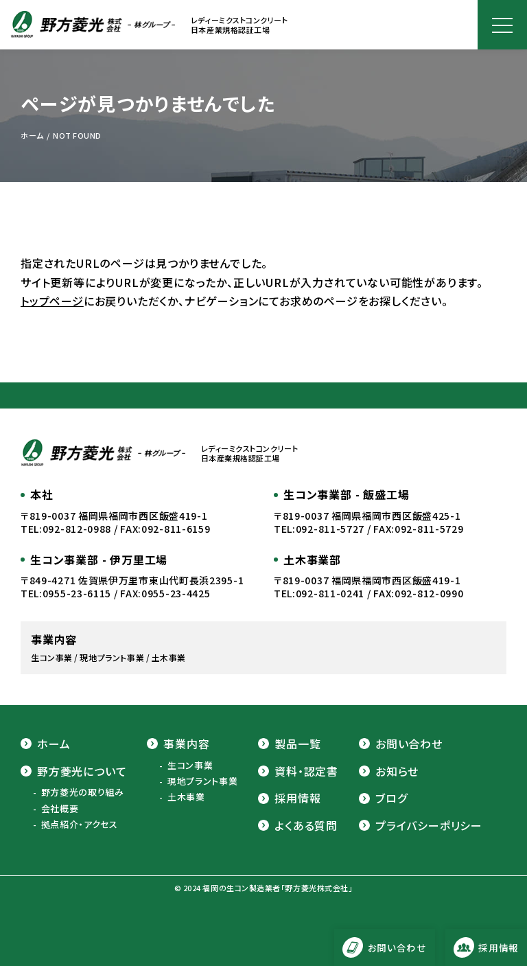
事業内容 (178, 743)
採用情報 (289, 797)
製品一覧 (289, 743)
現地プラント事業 (202, 781)
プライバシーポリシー (420, 825)
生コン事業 (190, 765)
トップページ (52, 300)
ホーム (45, 743)
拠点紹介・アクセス (79, 824)
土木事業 (186, 797)
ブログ (383, 797)
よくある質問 (298, 825)
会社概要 (60, 809)
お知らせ (389, 771)
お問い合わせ (401, 743)
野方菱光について (73, 771)
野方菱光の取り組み (82, 792)
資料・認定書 (298, 771)
